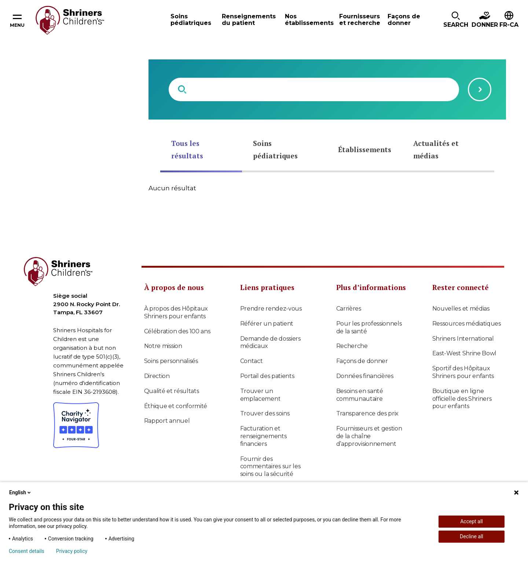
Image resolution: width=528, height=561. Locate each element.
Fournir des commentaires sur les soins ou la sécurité (270, 466)
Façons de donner (362, 361)
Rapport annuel (167, 420)
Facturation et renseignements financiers (263, 436)
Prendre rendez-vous (271, 308)
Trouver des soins (265, 413)
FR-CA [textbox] (508, 24)
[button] (455, 20)
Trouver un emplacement (260, 395)
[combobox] (314, 89)
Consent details (26, 551)
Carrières (348, 308)
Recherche (352, 345)
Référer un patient (267, 323)
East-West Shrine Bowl (464, 353)
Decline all (471, 536)
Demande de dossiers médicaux (270, 342)
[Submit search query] (479, 89)
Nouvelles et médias (460, 308)
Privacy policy (71, 551)
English (20, 492)
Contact (251, 361)
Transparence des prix (367, 413)
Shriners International (463, 338)
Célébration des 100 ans (177, 331)
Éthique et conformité (176, 406)
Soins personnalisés (171, 361)
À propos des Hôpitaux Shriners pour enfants (176, 312)
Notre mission (163, 345)
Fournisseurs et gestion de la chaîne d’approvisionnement (369, 436)
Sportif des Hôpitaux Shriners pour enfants (463, 372)
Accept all (471, 521)
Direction (157, 376)
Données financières (364, 376)
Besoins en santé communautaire (359, 395)
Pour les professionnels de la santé (369, 327)
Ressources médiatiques (466, 323)
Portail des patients (267, 376)
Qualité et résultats (171, 391)
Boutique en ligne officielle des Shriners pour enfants (462, 399)
